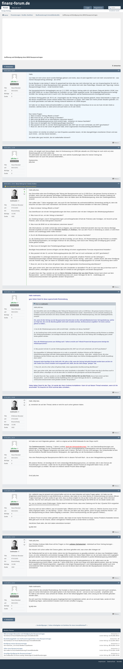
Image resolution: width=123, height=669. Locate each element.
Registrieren (98, 8)
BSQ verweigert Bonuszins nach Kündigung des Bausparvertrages (24, 634)
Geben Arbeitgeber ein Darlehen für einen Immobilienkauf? (67, 625)
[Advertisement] (63, 38)
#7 (118, 490)
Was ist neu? (16, 8)
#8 (118, 537)
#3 (118, 183)
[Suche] (114, 7)
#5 (118, 397)
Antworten (8, 67)
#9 (118, 583)
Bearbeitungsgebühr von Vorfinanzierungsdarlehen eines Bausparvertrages (27, 639)
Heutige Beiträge (6, 11)
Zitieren (116, 143)
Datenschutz (111, 661)
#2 (118, 147)
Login (88, 8)
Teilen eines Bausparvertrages (13, 648)
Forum (5, 8)
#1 (118, 70)
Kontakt (119, 661)
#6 (118, 437)
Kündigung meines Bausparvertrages (15, 643)
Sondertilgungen (42, 625)
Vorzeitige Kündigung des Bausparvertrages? (18, 653)
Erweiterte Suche (114, 10)
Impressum (102, 661)
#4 (118, 292)
